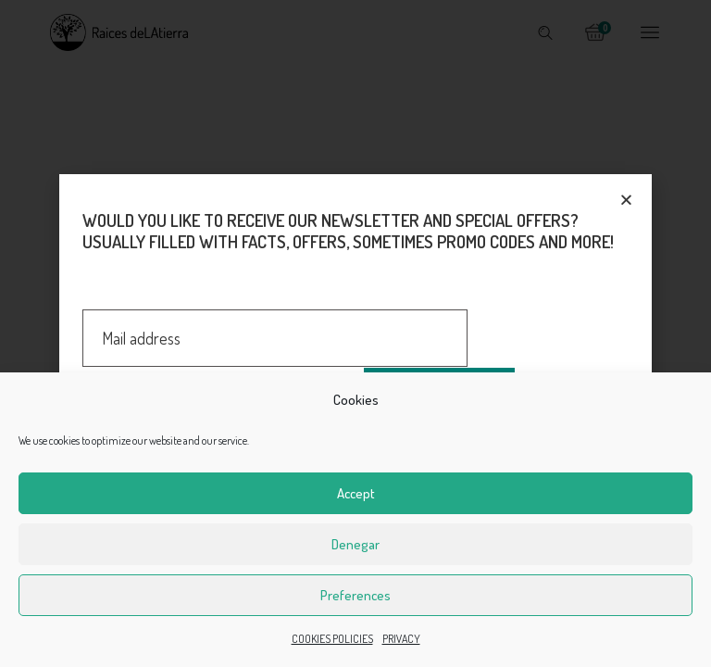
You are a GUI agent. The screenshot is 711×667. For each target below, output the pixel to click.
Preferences (355, 595)
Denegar (355, 544)
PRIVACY (401, 639)
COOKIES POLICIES (332, 639)
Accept (356, 493)
